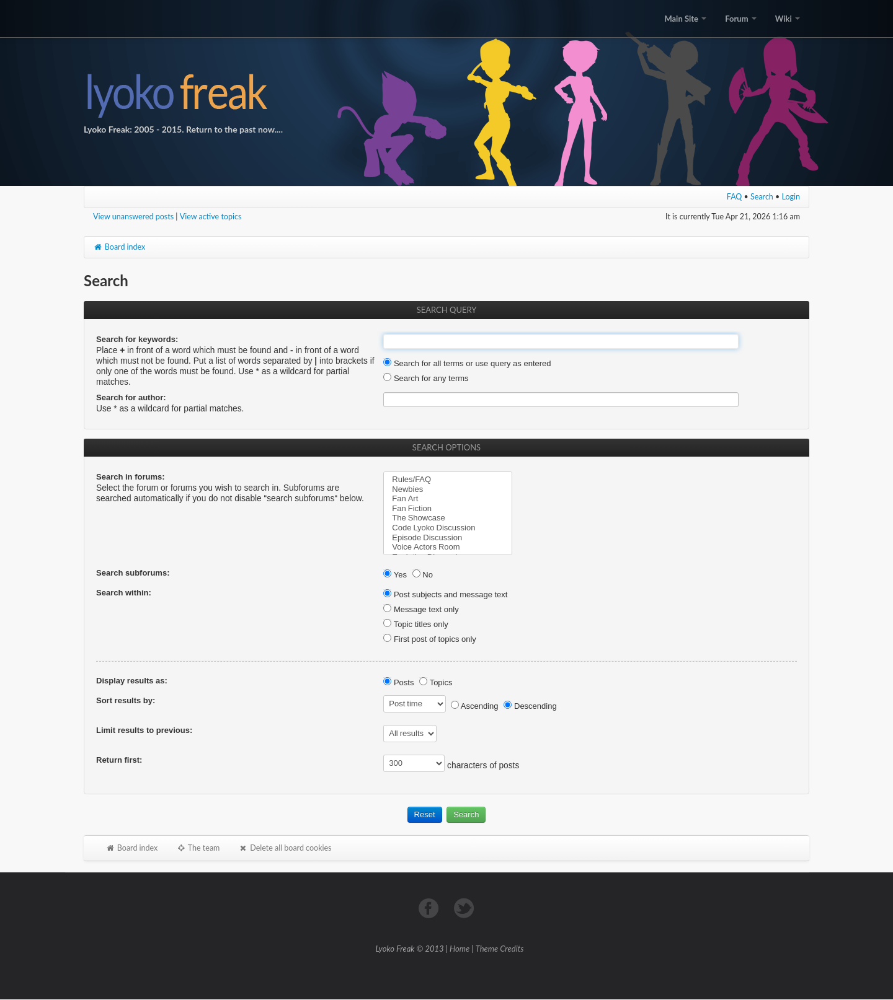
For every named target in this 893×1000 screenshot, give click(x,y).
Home (459, 949)
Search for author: (131, 397)
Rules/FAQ (447, 480)
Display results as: (131, 680)
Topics (435, 682)
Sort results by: (125, 700)
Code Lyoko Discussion (447, 528)
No (422, 574)
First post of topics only (429, 639)
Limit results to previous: (144, 730)
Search (761, 196)
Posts (398, 682)
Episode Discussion (447, 538)
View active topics (211, 216)
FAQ (734, 196)
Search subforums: (132, 572)
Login (791, 196)
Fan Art (447, 499)
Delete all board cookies (284, 848)
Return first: (119, 760)
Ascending (475, 706)
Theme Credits (500, 949)
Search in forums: (130, 476)
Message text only (420, 609)
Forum (740, 19)
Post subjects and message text (445, 594)
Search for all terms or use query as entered (467, 363)
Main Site (685, 19)
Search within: (123, 592)
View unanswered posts (133, 216)
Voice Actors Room (447, 547)
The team (198, 848)
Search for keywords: (137, 339)
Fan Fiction (447, 509)
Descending (530, 706)
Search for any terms (425, 378)
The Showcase (447, 518)
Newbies (447, 489)
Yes (395, 574)
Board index (119, 247)
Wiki (787, 19)
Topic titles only (415, 624)
